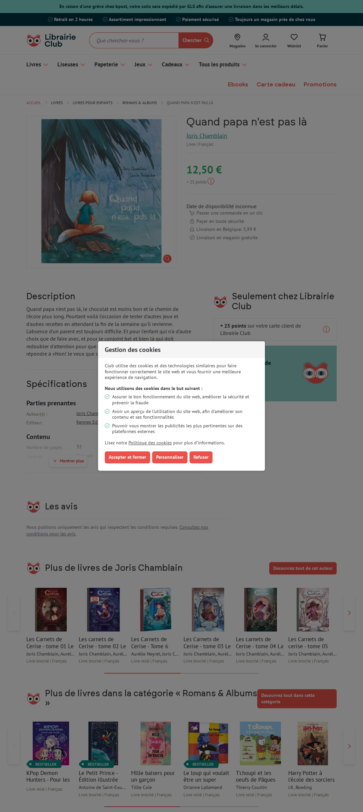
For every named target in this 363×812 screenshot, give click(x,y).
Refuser (201, 457)
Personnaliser (170, 457)
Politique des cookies (150, 443)
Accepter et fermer (127, 457)
